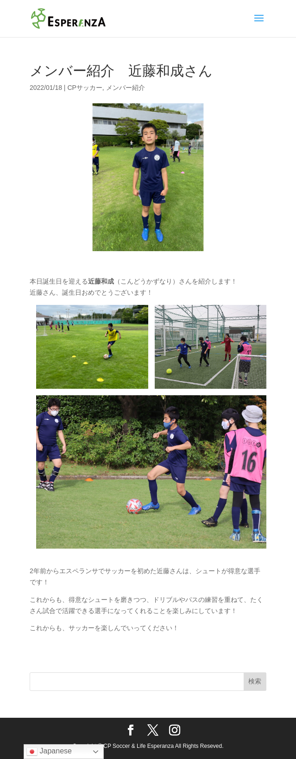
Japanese (49, 751)
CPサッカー (84, 87)
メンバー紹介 (125, 87)
